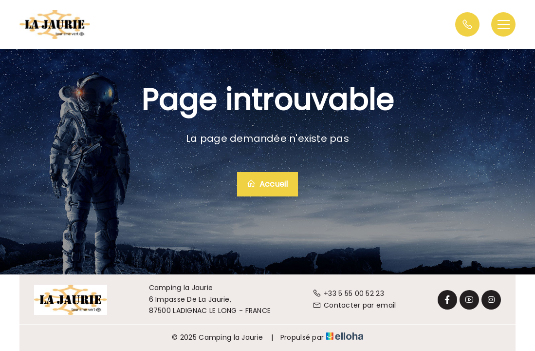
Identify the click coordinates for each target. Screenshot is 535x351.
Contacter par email (354, 305)
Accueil (267, 184)
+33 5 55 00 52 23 (348, 293)
